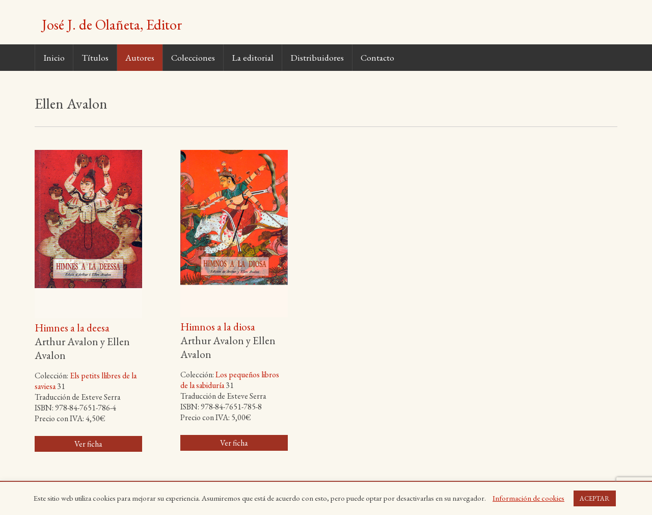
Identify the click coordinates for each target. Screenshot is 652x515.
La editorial (253, 57)
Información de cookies (528, 498)
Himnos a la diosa (217, 326)
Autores (139, 57)
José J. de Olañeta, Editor (112, 24)
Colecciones (193, 57)
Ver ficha (88, 444)
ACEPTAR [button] (595, 498)
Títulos (95, 57)
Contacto (377, 57)
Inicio (54, 57)
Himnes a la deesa (72, 327)
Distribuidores (317, 57)
